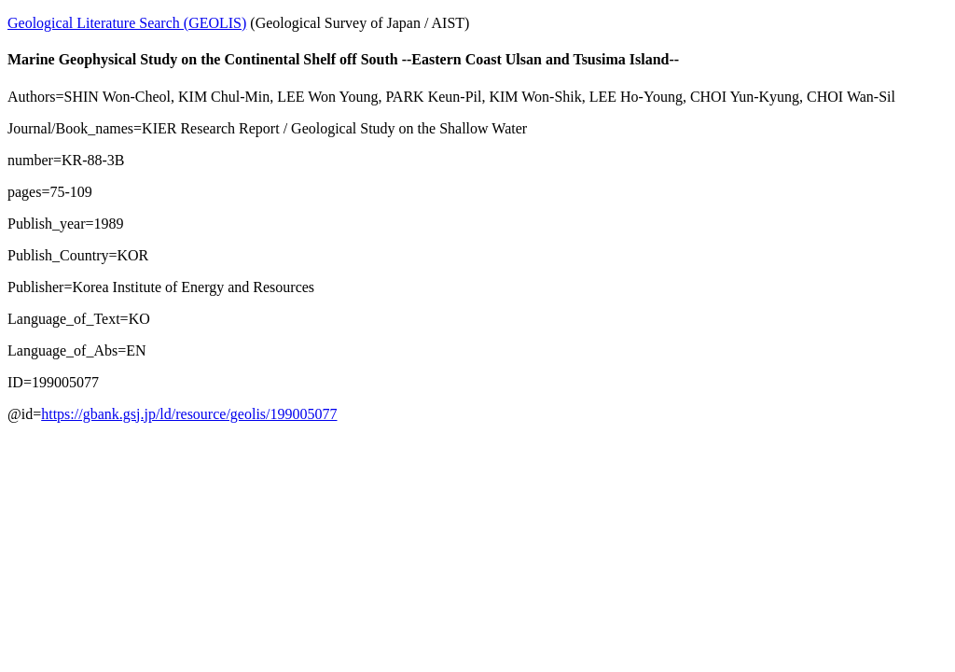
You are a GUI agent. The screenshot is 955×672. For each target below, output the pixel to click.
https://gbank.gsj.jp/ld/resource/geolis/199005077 (189, 414)
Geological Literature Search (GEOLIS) (126, 23)
